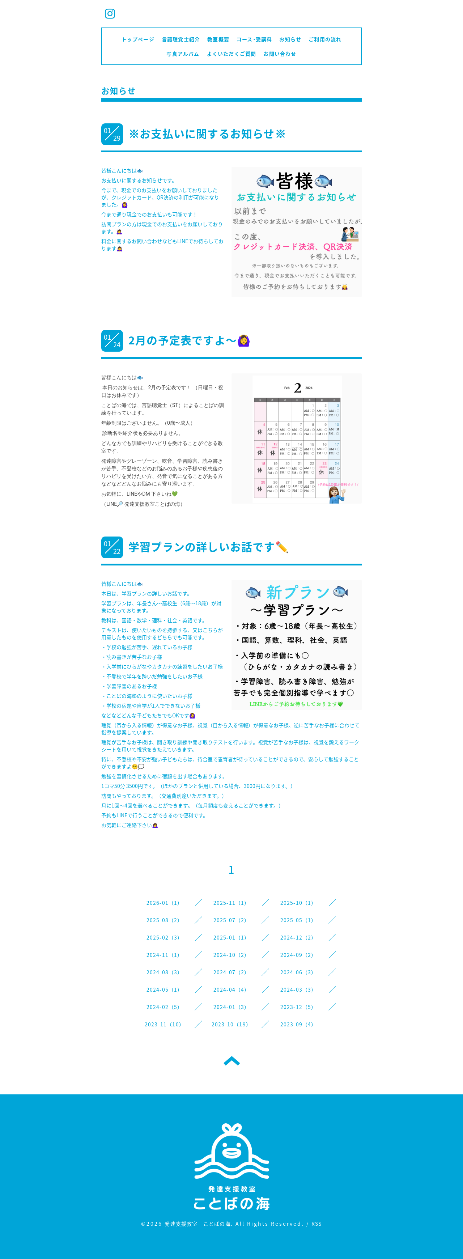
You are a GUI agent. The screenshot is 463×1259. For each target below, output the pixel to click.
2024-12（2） (298, 937)
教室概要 (218, 39)
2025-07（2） (231, 920)
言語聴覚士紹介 (181, 39)
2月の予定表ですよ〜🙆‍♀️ (189, 340)
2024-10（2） (231, 954)
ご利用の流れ (325, 39)
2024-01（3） (231, 1006)
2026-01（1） (164, 902)
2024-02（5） (164, 1006)
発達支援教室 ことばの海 (197, 1223)
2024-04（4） (231, 989)
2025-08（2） (164, 920)
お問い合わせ (279, 53)
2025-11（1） (231, 902)
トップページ (138, 39)
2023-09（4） (298, 1024)
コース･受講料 (254, 39)
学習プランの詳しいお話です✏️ (208, 546)
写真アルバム (182, 53)
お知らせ (290, 39)
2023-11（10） (164, 1024)
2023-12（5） (298, 1006)
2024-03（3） (298, 989)
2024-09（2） (298, 954)
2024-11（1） (164, 954)
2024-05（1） (164, 989)
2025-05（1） (298, 920)
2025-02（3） (164, 937)
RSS (316, 1223)
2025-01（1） (231, 937)
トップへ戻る (232, 1060)
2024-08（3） (164, 972)
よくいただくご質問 (231, 53)
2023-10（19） (231, 1024)
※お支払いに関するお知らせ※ (207, 133)
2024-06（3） (298, 972)
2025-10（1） (298, 902)
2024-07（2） (231, 972)
